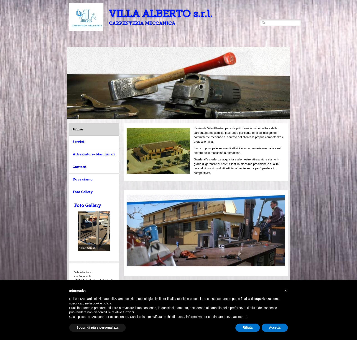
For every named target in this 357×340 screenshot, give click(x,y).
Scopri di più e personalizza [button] (97, 327)
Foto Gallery (83, 192)
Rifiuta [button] (248, 327)
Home (78, 129)
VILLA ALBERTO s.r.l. (160, 14)
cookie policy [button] (102, 303)
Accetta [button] (274, 327)
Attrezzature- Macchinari (94, 154)
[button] (285, 290)
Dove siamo (82, 179)
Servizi (78, 142)
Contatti (80, 167)
